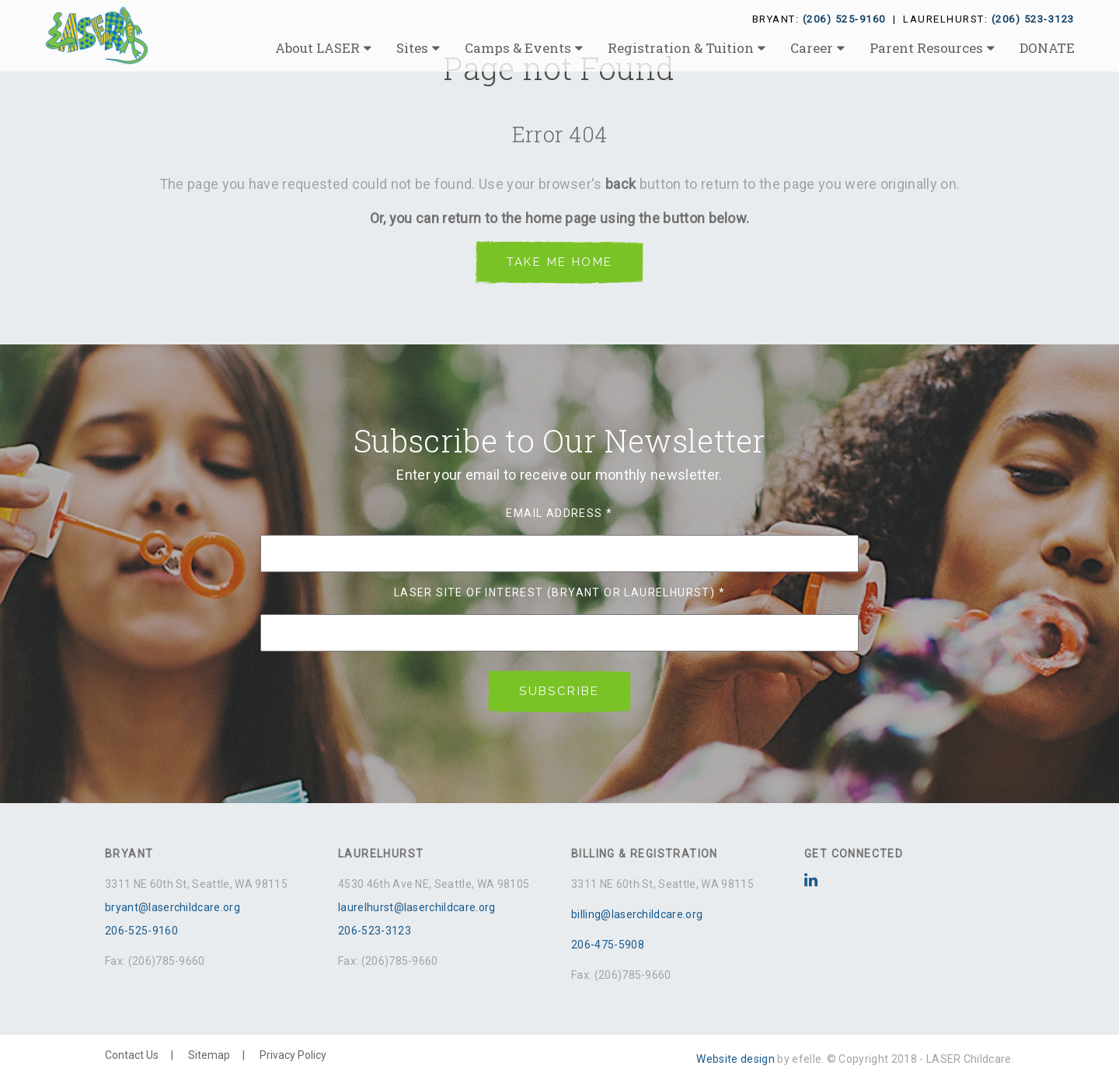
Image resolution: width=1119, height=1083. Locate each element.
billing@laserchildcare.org (636, 914)
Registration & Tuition (681, 48)
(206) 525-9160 (844, 19)
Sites (412, 48)
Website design (735, 1059)
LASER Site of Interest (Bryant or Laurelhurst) (559, 592)
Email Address (559, 513)
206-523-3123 (374, 930)
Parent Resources (926, 48)
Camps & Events (518, 48)
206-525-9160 (141, 930)
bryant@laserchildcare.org (172, 907)
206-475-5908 (607, 944)
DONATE (1047, 48)
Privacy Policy (293, 1055)
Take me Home (560, 262)
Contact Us (132, 1055)
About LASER (317, 48)
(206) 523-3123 (1033, 19)
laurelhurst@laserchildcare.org (417, 907)
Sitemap (209, 1055)
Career (811, 48)
